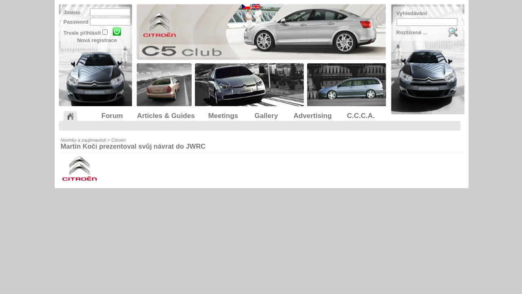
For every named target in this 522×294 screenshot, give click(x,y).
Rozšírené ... (412, 32)
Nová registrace (97, 40)
